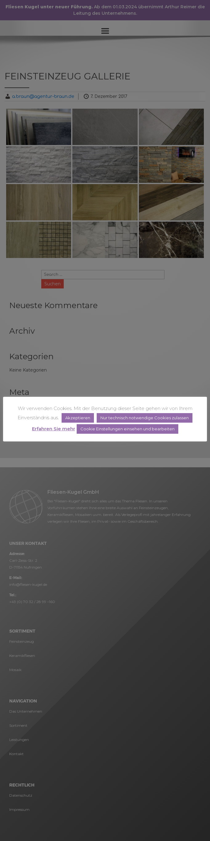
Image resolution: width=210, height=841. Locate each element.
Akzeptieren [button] (77, 417)
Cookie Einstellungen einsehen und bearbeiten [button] (127, 428)
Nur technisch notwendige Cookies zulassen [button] (144, 417)
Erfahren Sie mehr (53, 429)
